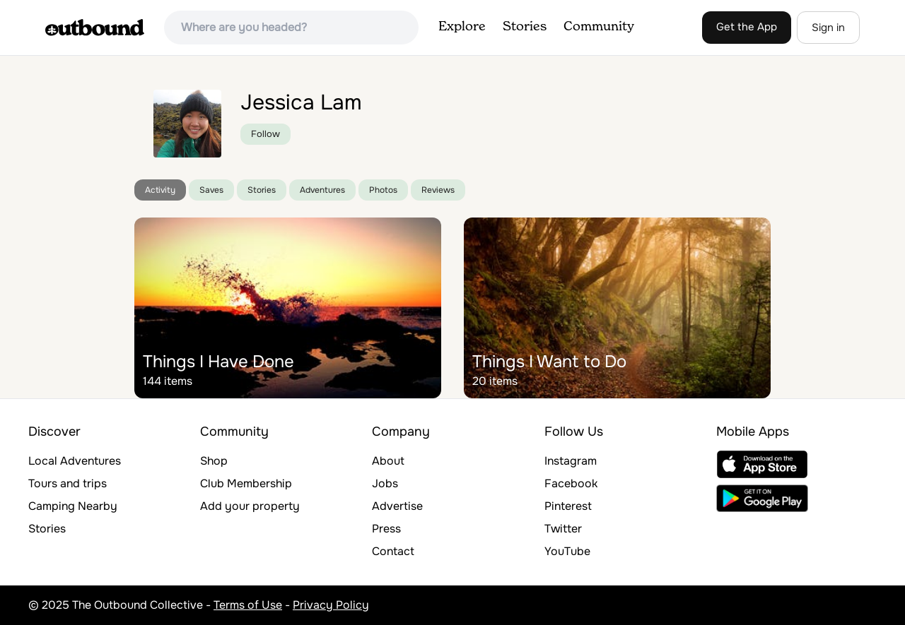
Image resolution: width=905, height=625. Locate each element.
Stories (525, 26)
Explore (462, 26)
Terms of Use (248, 604)
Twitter (563, 528)
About (388, 460)
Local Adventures (74, 460)
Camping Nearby (72, 506)
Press (386, 528)
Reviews (438, 190)
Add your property (250, 506)
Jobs (385, 483)
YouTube (567, 551)
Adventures (322, 190)
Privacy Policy (331, 604)
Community (599, 26)
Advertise (397, 506)
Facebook (570, 483)
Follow (265, 134)
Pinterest (568, 506)
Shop (214, 460)
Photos (383, 190)
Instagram (570, 460)
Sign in (828, 27)
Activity (160, 190)
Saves (211, 190)
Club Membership (246, 483)
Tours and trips (67, 483)
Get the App (746, 27)
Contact (393, 551)
